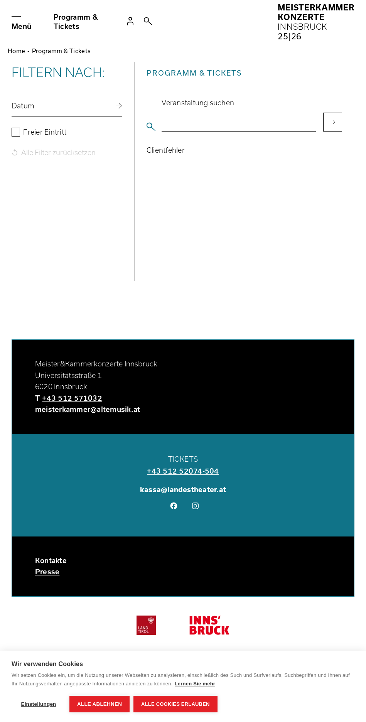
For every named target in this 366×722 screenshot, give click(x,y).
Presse (47, 571)
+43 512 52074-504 (183, 471)
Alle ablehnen (99, 704)
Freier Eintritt (44, 132)
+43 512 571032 (72, 398)
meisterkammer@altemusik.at (87, 409)
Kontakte (51, 560)
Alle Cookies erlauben (175, 704)
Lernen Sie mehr (195, 684)
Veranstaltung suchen (198, 102)
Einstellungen (38, 704)
